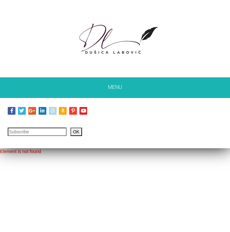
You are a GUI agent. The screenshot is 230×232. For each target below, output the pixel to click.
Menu (115, 87)
